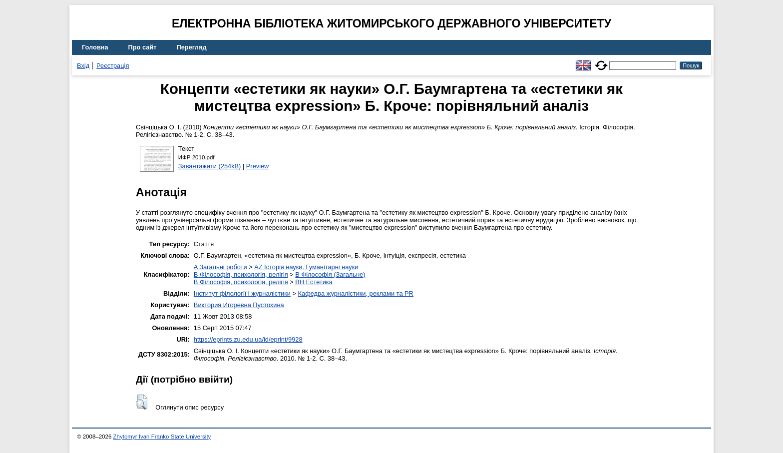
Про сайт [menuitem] (142, 47)
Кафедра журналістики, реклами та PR (355, 293)
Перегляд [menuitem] (192, 47)
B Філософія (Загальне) (330, 274)
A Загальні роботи (220, 267)
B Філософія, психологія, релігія (241, 274)
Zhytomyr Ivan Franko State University (162, 437)
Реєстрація (112, 65)
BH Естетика (314, 282)
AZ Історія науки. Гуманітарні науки (306, 267)
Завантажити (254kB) (209, 166)
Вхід (83, 65)
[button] (141, 402)
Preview (257, 166)
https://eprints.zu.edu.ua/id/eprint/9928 (248, 339)
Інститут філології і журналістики (242, 293)
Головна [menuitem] (95, 47)
